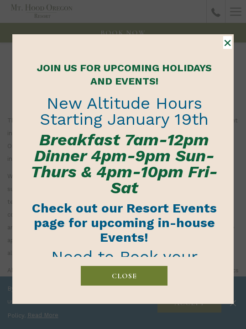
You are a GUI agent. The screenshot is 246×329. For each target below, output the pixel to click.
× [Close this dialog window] (227, 42)
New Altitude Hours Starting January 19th (124, 111)
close (124, 276)
